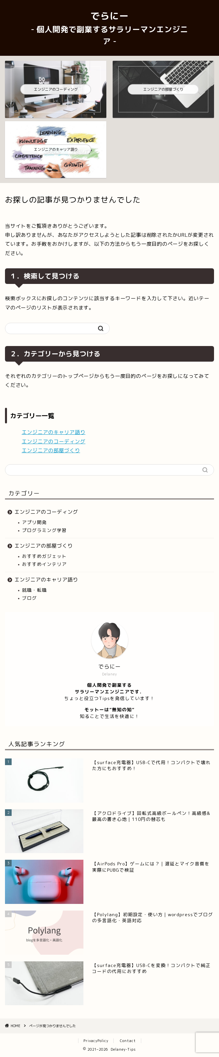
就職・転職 (34, 590)
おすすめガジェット (44, 556)
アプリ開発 (34, 522)
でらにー (109, 28)
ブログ (29, 598)
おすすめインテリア (44, 564)
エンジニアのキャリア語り (53, 432)
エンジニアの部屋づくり (51, 450)
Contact (128, 1040)
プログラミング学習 (44, 530)
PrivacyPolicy (95, 1040)
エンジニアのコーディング (53, 441)
